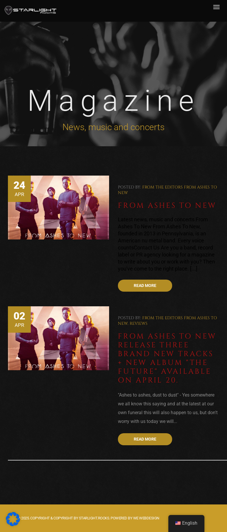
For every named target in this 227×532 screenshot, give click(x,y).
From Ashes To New (167, 205)
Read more (145, 285)
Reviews (139, 323)
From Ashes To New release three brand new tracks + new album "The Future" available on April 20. (167, 358)
